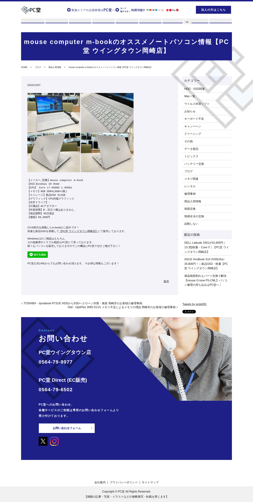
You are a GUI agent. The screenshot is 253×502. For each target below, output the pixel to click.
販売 (126, 23)
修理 (56, 23)
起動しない (191, 223)
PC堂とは (33, 23)
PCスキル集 (173, 23)
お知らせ (190, 111)
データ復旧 (191, 148)
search (187, 9)
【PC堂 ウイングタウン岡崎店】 (78, 231)
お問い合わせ (220, 23)
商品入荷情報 (54, 67)
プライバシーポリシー (124, 482)
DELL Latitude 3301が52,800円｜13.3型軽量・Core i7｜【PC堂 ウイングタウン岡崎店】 (206, 247)
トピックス (191, 156)
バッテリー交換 (194, 163)
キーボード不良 (194, 118)
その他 (188, 141)
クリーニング (192, 133)
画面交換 (190, 208)
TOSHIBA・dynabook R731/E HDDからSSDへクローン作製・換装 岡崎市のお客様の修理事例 (83, 303)
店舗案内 (150, 23)
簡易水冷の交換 (194, 216)
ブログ (197, 23)
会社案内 (100, 482)
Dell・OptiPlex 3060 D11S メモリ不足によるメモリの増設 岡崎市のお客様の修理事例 (122, 307)
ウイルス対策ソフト (197, 103)
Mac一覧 (189, 96)
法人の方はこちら (213, 9)
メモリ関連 (191, 178)
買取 (80, 23)
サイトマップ (150, 482)
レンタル (103, 23)
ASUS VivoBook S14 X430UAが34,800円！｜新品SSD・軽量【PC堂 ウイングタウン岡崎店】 (206, 264)
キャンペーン (192, 126)
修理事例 (190, 193)
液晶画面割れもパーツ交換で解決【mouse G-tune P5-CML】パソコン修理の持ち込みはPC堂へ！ (205, 280)
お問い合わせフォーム (67, 428)
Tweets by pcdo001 (194, 304)
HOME (24, 67)
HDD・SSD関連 (194, 88)
